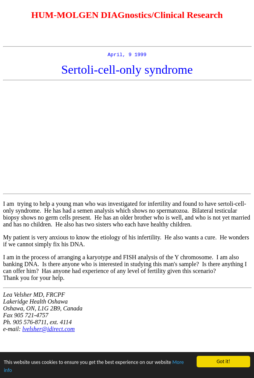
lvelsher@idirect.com (48, 330)
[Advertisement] (128, 138)
